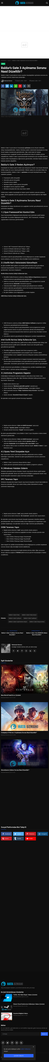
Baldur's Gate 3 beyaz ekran (37, 621)
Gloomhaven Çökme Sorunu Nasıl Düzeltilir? (15, 770)
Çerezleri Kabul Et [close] (18, 1055)
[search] (47, 3)
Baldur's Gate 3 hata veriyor (29, 615)
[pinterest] (12, 1043)
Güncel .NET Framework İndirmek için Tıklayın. (17, 246)
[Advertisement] (24, 12)
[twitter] (7, 1043)
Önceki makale (12, 630)
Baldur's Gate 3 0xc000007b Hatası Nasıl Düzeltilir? (36, 634)
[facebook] (3, 1043)
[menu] (2, 3)
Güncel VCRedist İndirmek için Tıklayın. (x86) (16, 251)
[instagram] (17, 1043)
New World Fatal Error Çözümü (11, 695)
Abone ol (44, 1034)
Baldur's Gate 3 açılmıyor (30, 618)
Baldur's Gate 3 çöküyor (15, 618)
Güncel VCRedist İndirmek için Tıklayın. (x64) (16, 249)
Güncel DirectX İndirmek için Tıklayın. (14, 253)
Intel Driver (24, 350)
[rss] (21, 1043)
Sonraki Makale (36, 630)
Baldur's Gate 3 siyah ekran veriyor (18, 621)
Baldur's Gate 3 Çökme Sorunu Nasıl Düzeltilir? (12, 634)
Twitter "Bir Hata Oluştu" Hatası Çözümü (25, 995)
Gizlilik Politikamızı (25, 1049)
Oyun (9, 60)
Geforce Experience (34, 277)
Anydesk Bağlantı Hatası (20, 1014)
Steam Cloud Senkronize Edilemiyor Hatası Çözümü (29, 1004)
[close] (33, 1047)
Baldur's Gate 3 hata (14, 615)
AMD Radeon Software (29, 323)
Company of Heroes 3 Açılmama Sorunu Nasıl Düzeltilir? (19, 733)
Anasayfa (3, 60)
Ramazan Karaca (17, 644)
